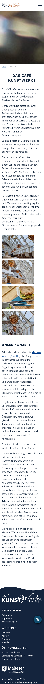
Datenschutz (8, 615)
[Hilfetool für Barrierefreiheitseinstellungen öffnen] (38, 619)
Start (4, 67)
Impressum (7, 618)
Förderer (6, 639)
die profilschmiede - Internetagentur (21, 682)
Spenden (6, 642)
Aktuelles (6, 632)
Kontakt (5, 635)
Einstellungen (10, 621)
